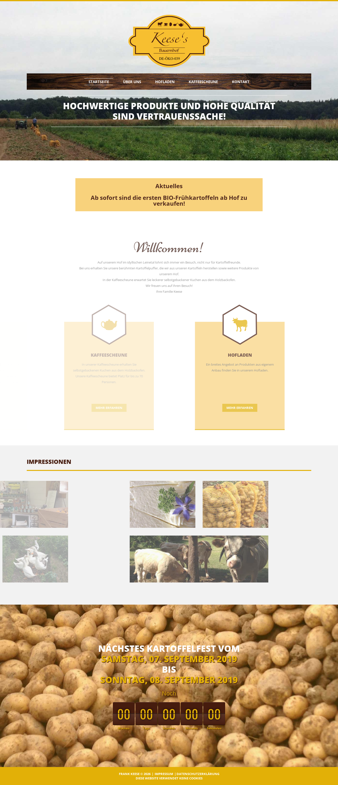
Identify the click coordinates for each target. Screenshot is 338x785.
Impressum (164, 774)
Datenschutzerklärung (198, 774)
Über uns (132, 81)
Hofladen (165, 81)
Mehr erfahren (206, 408)
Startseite (99, 81)
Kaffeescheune (203, 81)
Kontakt (240, 81)
